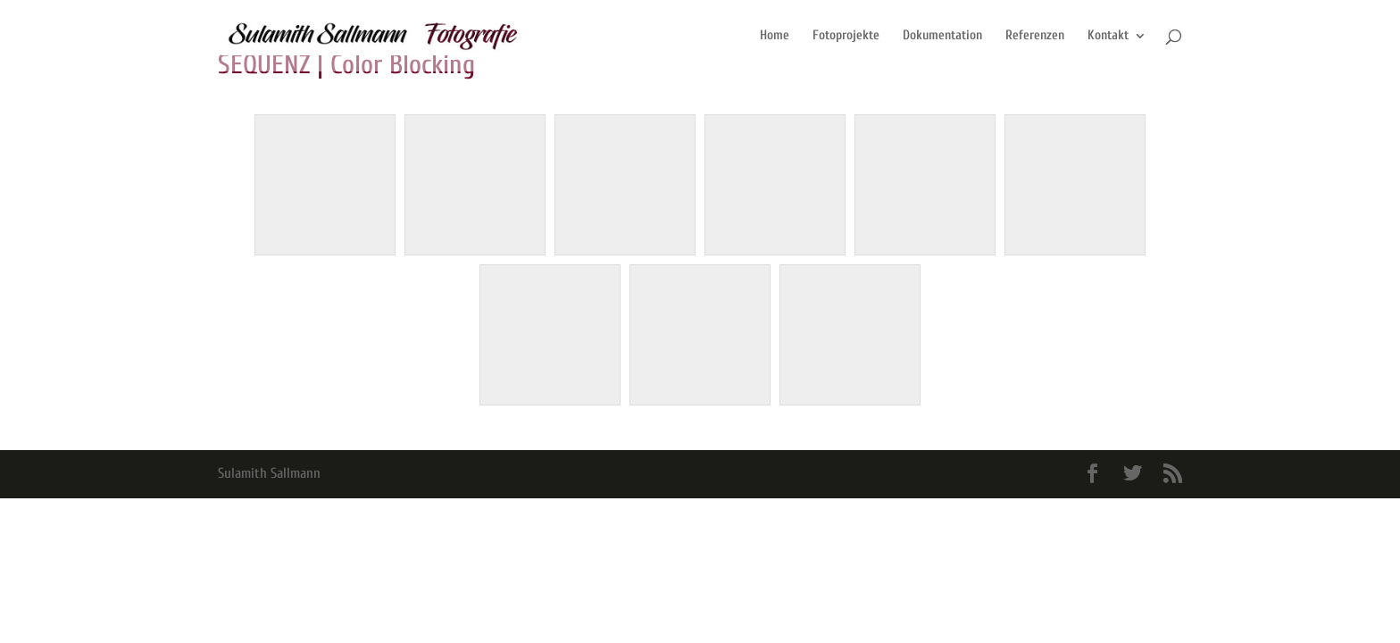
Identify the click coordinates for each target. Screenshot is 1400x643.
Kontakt (1108, 36)
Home (774, 36)
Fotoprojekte (845, 36)
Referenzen (1034, 36)
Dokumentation (942, 36)
